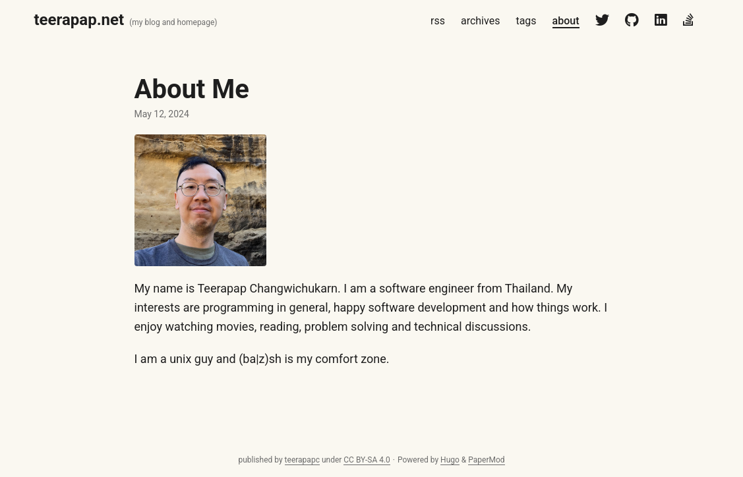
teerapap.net (79, 20)
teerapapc (302, 459)
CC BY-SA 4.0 (366, 459)
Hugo (450, 459)
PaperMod (486, 459)
